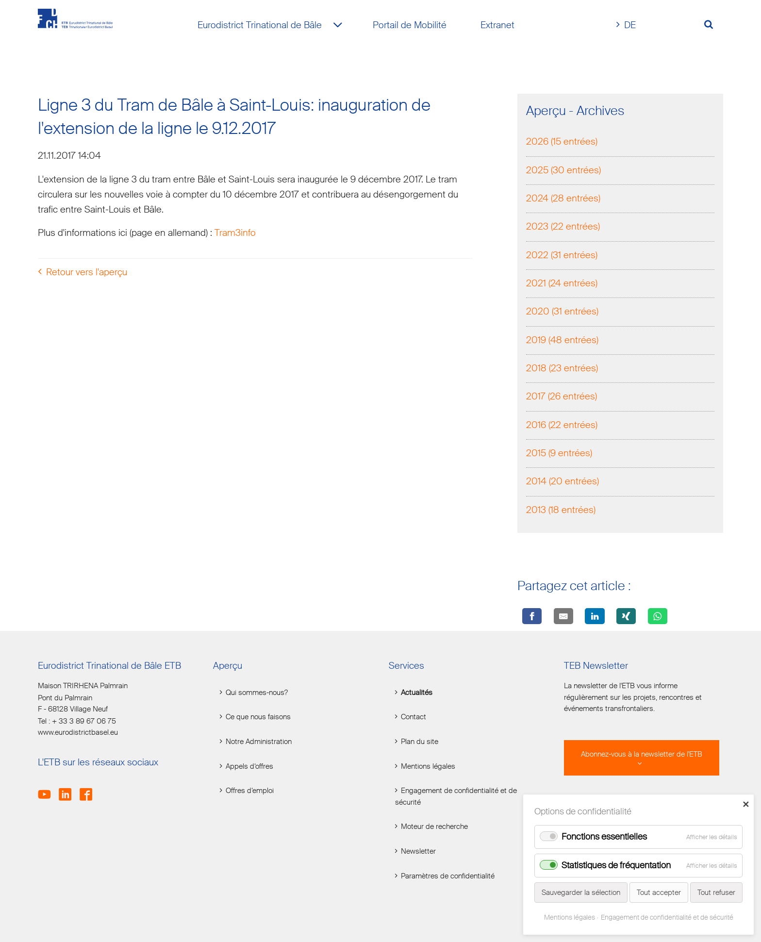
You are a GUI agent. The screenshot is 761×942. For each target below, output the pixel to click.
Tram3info (235, 234)
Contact (413, 717)
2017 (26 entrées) (561, 398)
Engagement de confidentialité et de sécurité (456, 796)
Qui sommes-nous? (257, 692)
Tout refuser (716, 892)
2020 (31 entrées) (562, 313)
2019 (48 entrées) (562, 341)
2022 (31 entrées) (561, 256)
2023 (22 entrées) (563, 228)
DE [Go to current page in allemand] (630, 25)
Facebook (89, 789)
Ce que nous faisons (258, 717)
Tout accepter (659, 892)
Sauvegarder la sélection (581, 892)
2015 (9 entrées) (559, 454)
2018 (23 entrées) (562, 370)
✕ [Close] (745, 804)
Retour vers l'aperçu (86, 273)
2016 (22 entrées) (561, 426)
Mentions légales (428, 766)
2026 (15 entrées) (561, 143)
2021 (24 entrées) (561, 284)
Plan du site (419, 741)
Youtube (47, 789)
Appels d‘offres (249, 766)
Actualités (416, 692)
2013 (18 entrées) (561, 511)
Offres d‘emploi (250, 790)
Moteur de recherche (434, 826)
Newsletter (418, 851)
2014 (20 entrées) (562, 483)
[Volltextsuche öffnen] (712, 25)
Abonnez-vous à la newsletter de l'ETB (641, 754)
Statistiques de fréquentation (616, 865)
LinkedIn (68, 789)
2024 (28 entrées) (563, 199)
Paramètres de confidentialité (448, 876)
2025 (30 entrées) (563, 171)
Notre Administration (259, 741)
